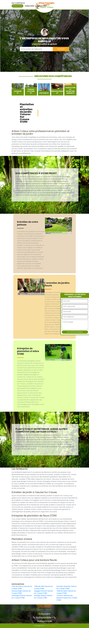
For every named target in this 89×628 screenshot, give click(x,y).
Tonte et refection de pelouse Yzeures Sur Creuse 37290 (66, 597)
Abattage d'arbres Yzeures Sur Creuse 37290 (22, 596)
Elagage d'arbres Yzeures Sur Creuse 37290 (43, 592)
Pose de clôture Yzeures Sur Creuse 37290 (22, 587)
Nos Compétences (18, 3)
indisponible (42, 617)
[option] (17, 89)
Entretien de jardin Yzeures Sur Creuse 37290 (66, 587)
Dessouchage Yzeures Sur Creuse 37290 (21, 592)
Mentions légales (50, 625)
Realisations (17, 6)
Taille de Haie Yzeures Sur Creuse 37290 (43, 587)
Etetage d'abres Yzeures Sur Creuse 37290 (43, 596)
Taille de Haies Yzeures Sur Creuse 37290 (66, 592)
